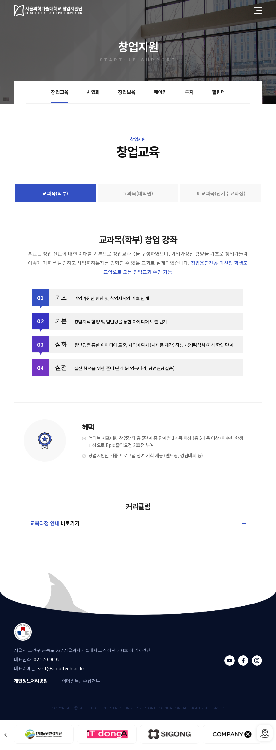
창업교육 (59, 91)
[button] (5, 735)
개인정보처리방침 (31, 680)
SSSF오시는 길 (265, 733)
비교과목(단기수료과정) (221, 193)
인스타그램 (257, 660)
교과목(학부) (55, 193)
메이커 (160, 91)
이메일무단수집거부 (81, 680)
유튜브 (229, 660)
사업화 (93, 91)
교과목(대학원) (138, 193)
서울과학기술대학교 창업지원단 (48, 10)
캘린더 (218, 91)
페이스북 (243, 660)
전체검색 (244, 10)
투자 (189, 91)
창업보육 (127, 91)
